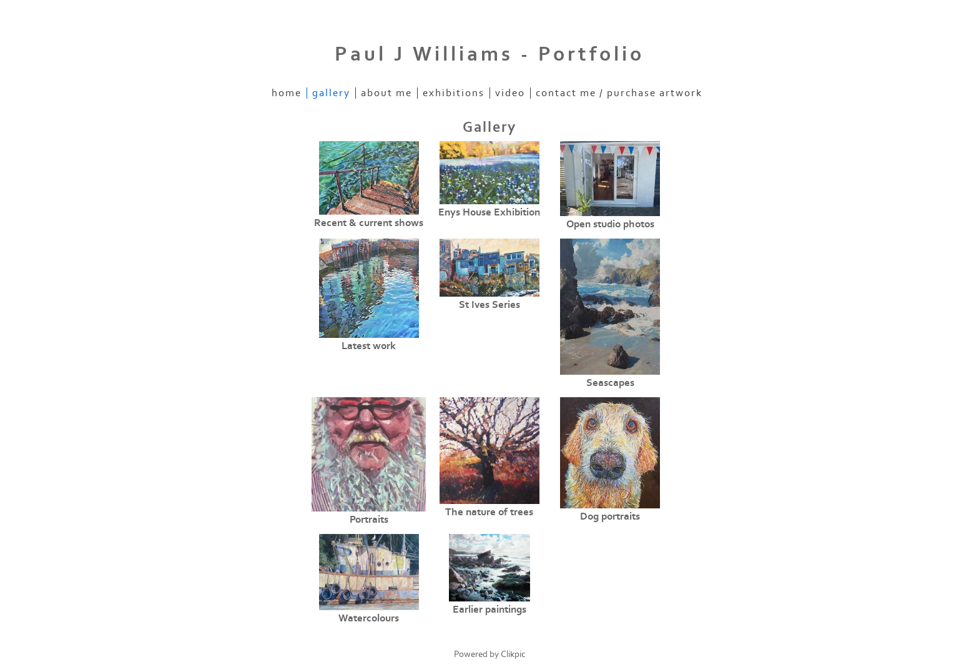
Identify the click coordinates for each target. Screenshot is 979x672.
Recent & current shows (368, 223)
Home (287, 93)
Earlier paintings (489, 609)
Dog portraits (610, 516)
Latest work (369, 346)
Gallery (331, 93)
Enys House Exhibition (489, 212)
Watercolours (368, 618)
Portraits (369, 519)
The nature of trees (489, 512)
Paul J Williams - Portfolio (489, 54)
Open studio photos (610, 224)
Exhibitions (454, 93)
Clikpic (513, 654)
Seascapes (610, 382)
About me (386, 93)
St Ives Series (489, 304)
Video (510, 93)
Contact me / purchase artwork (619, 93)
